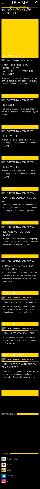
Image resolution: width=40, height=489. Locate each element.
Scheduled (9, 105)
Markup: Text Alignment (17, 333)
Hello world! (10, 136)
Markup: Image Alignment (18, 302)
